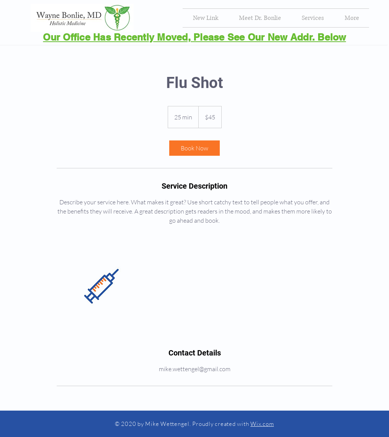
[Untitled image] (101, 286)
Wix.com (262, 423)
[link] (194, 148)
